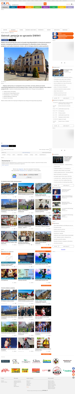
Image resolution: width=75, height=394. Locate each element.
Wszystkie (5, 29)
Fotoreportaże (41, 29)
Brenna (2, 0)
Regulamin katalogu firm (52, 385)
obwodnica (19, 154)
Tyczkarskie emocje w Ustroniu (60, 85)
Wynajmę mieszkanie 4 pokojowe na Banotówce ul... (63, 241)
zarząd (31, 154)
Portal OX (63, 249)
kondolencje (65, 29)
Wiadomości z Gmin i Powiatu (31, 29)
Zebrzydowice (65, 0)
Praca (54, 7)
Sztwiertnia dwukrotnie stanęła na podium (62, 89)
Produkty (15, 383)
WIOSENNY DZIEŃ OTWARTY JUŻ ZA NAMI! (62, 170)
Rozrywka (62, 7)
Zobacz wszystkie (46, 247)
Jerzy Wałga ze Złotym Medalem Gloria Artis (62, 81)
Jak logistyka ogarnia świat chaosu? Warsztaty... (63, 176)
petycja (8, 154)
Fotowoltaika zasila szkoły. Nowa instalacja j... (62, 79)
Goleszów (24, 0)
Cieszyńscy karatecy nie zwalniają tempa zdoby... (63, 182)
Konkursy (70, 7)
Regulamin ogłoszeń (51, 383)
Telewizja (29, 7)
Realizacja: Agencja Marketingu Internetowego (37, 390)
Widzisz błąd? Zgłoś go (26, 152)
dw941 (14, 154)
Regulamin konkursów (51, 387)
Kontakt (15, 385)
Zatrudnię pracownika (58, 243)
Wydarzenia (12, 32)
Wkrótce (13, 7)
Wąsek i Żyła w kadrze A (58, 91)
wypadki (26, 154)
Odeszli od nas (57, 29)
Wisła (60, 0)
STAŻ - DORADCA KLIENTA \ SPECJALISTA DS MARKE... (62, 237)
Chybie (6, 0)
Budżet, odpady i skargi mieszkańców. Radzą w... (63, 77)
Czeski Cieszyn (15, 0)
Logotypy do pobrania (17, 380)
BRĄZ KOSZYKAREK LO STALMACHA (61, 174)
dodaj (40, 251)
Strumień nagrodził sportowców (60, 94)
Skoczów (49, 0)
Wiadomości (5, 7)
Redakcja (2, 380)
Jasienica (36, 0)
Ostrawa (45, 0)
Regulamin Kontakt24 (51, 388)
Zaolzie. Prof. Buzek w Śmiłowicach (60, 87)
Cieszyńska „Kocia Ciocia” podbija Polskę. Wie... (63, 180)
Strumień (53, 0)
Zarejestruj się (23, 170)
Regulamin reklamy (51, 386)
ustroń (3, 154)
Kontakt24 (21, 7)
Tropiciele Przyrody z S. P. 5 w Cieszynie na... (62, 168)
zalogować (20, 169)
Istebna (33, 0)
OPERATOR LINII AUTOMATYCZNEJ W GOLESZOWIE (63, 235)
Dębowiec (20, 0)
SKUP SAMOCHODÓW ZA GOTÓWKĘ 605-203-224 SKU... (63, 225)
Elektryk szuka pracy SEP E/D (59, 229)
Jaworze (41, 0)
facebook (4, 40)
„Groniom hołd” (57, 166)
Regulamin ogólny (51, 380)
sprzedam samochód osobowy (60, 239)
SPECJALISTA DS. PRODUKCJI (59, 231)
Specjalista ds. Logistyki (58, 233)
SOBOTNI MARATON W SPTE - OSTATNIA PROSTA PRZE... (63, 172)
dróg (36, 154)
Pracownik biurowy (57, 227)
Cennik (15, 384)
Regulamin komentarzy (51, 384)
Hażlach (29, 0)
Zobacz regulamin (5, 165)
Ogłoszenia (45, 7)
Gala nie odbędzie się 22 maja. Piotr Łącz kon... (63, 83)
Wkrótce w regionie (8, 251)
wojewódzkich (42, 154)
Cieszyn (10, 0)
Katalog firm (37, 7)
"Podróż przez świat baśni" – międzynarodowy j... (63, 164)
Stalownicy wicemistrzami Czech (60, 92)
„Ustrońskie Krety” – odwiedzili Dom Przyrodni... (63, 178)
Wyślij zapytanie (16, 386)
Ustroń (57, 0)
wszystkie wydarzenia (46, 285)
